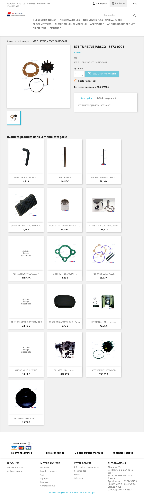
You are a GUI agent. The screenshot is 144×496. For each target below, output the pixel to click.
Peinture (55, 28)
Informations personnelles (86, 467)
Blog (135, 3)
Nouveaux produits (16, 467)
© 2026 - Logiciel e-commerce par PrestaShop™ (72, 492)
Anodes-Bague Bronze (121, 24)
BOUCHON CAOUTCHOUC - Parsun (65, 322)
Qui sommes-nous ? (44, 19)
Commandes (80, 470)
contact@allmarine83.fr (120, 489)
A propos (44, 478)
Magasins (45, 482)
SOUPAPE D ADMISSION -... (103, 177)
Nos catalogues (70, 19)
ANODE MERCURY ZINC (26, 370)
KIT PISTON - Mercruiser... (103, 322)
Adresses (78, 478)
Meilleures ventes (15, 471)
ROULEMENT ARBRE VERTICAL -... (64, 225)
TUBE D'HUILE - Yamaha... (26, 177)
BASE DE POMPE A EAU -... (26, 418)
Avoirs (77, 474)
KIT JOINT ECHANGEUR (103, 273)
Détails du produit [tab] (106, 98)
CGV (42, 474)
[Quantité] (77, 74)
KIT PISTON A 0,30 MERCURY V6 (104, 225)
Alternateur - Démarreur (71, 24)
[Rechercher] (119, 15)
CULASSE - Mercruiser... (65, 370)
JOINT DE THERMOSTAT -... (64, 273)
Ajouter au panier (102, 74)
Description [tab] (86, 98)
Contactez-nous (47, 485)
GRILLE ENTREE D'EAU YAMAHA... (26, 225)
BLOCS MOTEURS (42, 24)
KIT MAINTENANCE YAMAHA (26, 273)
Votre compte (82, 463)
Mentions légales (48, 471)
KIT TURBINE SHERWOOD (104, 370)
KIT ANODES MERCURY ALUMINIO (26, 322)
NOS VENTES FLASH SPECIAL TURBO (102, 19)
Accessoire (97, 24)
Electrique (39, 28)
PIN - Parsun (65, 177)
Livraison (44, 467)
